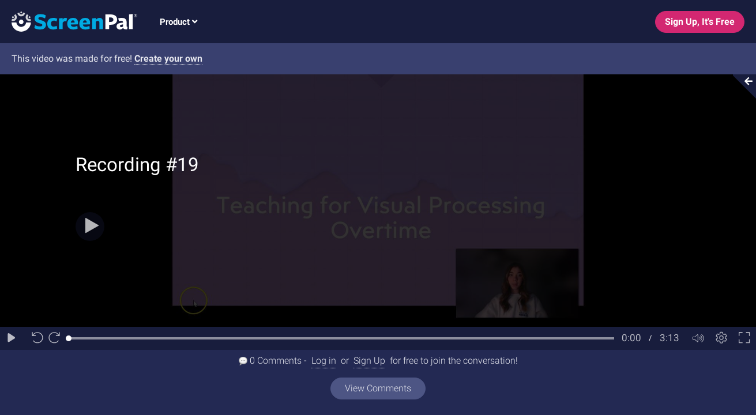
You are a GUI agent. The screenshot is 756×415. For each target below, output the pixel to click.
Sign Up (369, 360)
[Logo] (68, 21)
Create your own (168, 58)
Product (178, 22)
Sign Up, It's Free (700, 21)
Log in (323, 360)
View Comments (378, 388)
